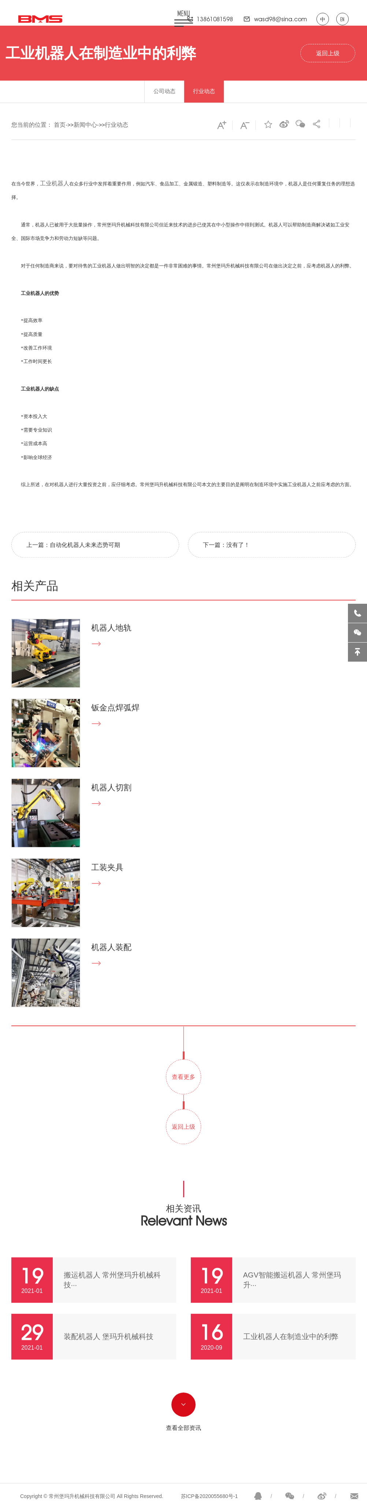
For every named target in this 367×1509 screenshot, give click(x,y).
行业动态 (204, 91)
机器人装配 (111, 959)
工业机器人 (54, 183)
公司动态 (164, 91)
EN (342, 19)
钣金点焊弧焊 (115, 719)
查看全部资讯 (183, 1440)
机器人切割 (111, 799)
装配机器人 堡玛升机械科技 (109, 1349)
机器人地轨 (111, 639)
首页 (60, 125)
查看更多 (183, 1089)
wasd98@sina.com (280, 19)
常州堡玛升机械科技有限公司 (128, 225)
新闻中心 (85, 125)
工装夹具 (107, 879)
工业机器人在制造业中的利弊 (290, 1349)
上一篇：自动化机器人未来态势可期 (73, 557)
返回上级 (328, 53)
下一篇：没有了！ (226, 557)
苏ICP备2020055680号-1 (209, 1496)
